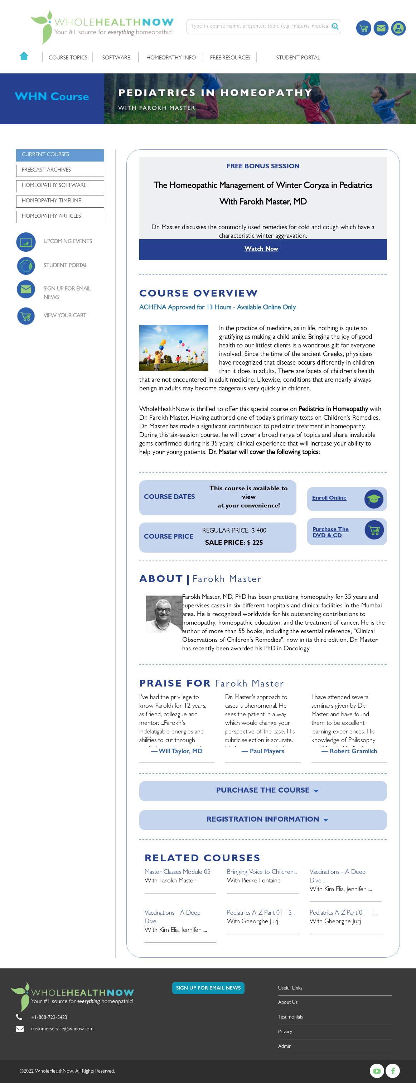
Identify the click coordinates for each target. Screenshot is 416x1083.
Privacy (285, 1032)
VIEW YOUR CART (65, 316)
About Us (288, 1002)
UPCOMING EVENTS (68, 242)
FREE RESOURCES (230, 58)
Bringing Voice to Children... (262, 873)
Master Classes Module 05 (178, 873)
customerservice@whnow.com (62, 1029)
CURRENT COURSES (45, 155)
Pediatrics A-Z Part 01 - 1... (344, 913)
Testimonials (290, 1017)
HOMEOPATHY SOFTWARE (54, 186)
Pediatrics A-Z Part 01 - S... (261, 913)
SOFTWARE (116, 58)
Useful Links (290, 988)
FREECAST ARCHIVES (46, 170)
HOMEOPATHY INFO (171, 58)
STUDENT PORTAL (298, 58)
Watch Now (261, 249)
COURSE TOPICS (68, 58)
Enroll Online (329, 498)
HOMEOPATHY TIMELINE (51, 201)
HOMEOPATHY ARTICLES (51, 217)
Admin (284, 1046)
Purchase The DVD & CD (331, 533)
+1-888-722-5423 (49, 1017)
